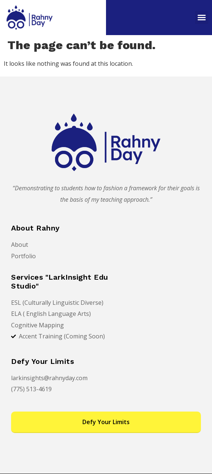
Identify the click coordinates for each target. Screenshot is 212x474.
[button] (201, 17)
